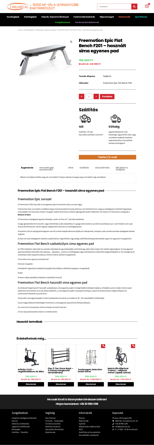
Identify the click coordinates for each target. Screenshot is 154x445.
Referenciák (124, 17)
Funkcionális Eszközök (84, 17)
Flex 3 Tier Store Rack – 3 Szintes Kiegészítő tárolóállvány (60, 370)
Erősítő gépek (29, 30)
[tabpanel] (77, 178)
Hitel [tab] (70, 167)
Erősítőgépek (30, 17)
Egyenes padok (50, 30)
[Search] (134, 6)
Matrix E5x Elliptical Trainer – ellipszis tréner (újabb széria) (119, 370)
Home (20, 30)
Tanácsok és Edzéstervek (87, 22)
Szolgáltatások (62, 22)
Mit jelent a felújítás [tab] (122, 168)
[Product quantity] (88, 96)
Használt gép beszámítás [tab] (46, 168)
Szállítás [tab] (84, 167)
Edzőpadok (39, 30)
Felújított (107, 76)
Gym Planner (141, 17)
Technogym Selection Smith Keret (90, 370)
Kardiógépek (13, 17)
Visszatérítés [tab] (102, 167)
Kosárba (107, 96)
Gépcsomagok (107, 17)
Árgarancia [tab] (27, 167)
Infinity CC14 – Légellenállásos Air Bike (31, 370)
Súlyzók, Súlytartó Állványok (55, 17)
